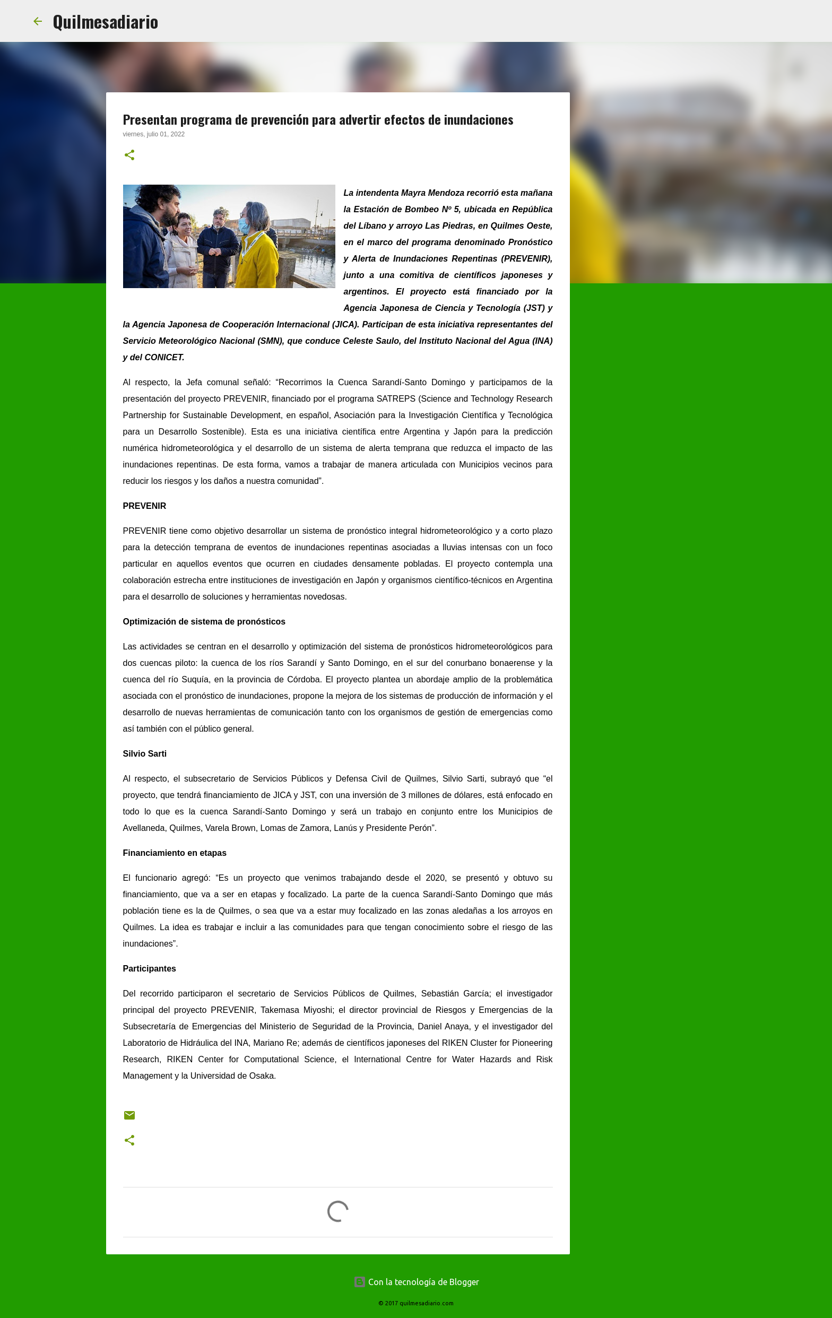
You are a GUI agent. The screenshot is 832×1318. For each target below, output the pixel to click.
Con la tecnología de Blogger (416, 1282)
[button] (129, 156)
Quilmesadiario (105, 20)
